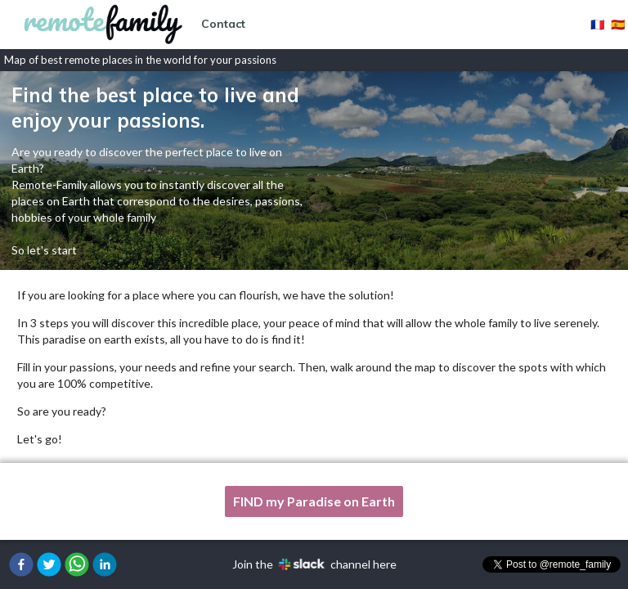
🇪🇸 (618, 24)
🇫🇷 (597, 24)
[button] (21, 564)
